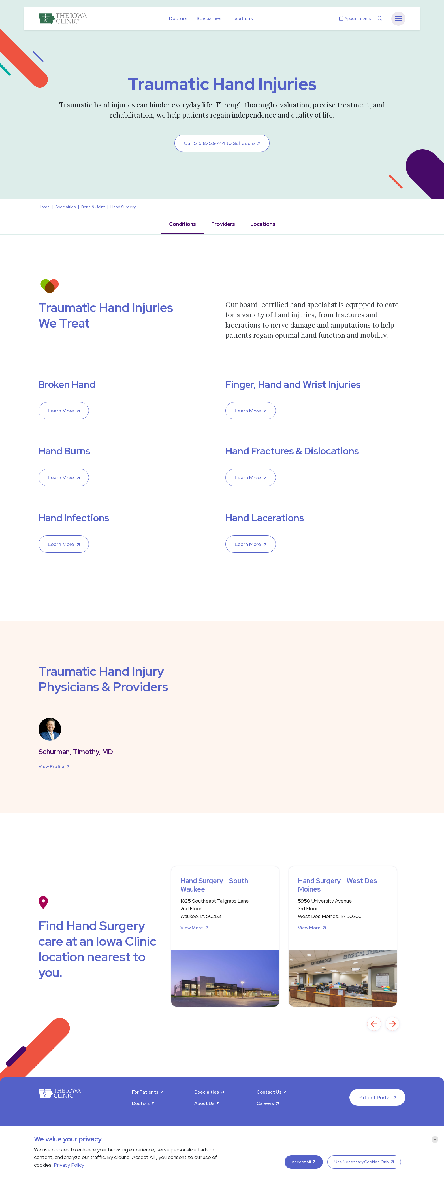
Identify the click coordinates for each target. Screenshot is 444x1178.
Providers (223, 224)
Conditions (182, 224)
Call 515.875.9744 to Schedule (219, 143)
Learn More (61, 410)
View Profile (51, 766)
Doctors (178, 19)
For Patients (145, 1092)
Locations (241, 19)
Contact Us (269, 1092)
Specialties (209, 19)
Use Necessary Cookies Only (361, 1161)
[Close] (434, 1139)
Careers (265, 1103)
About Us (204, 1103)
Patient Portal (374, 1097)
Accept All (301, 1161)
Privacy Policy (69, 1165)
